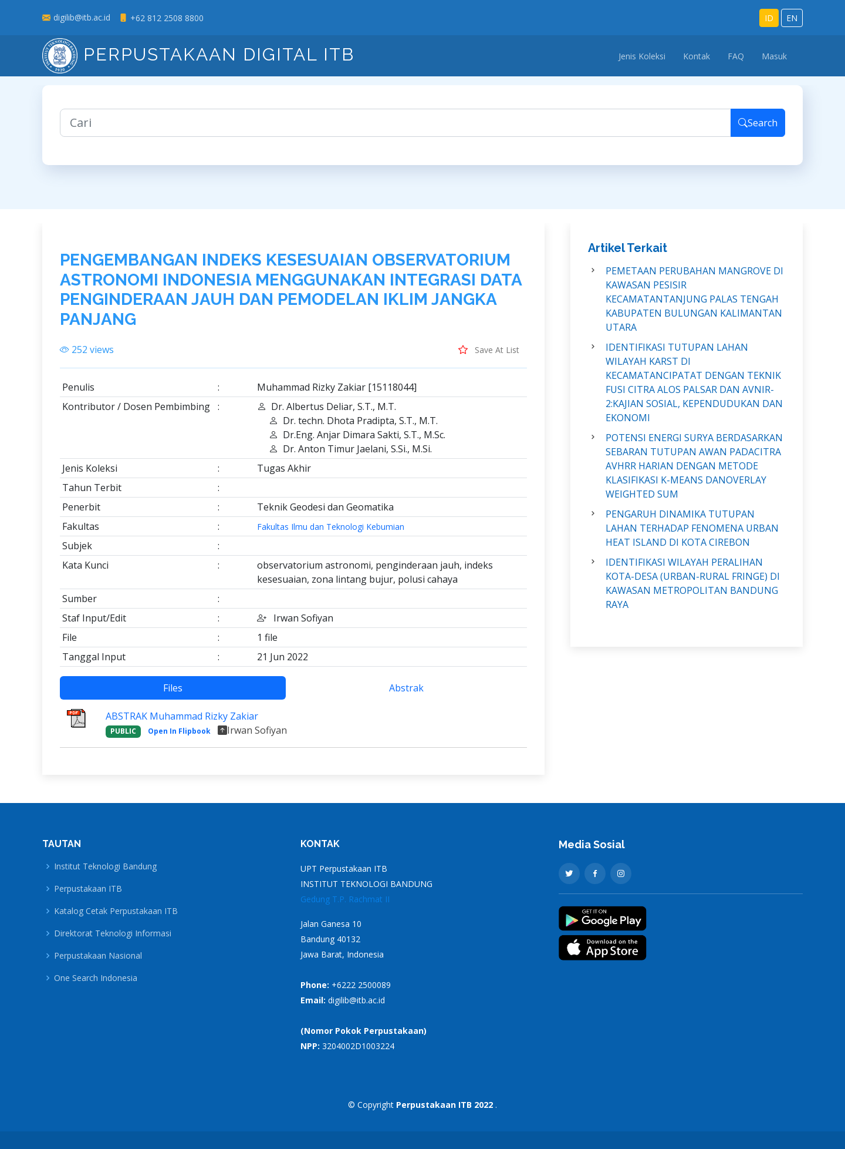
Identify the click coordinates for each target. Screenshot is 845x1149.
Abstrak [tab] (406, 694)
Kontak (696, 56)
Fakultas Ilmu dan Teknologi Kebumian (330, 534)
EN (791, 17)
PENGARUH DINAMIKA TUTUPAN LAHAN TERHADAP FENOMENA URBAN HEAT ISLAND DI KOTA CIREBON (692, 534)
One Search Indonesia (95, 978)
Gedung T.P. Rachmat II (345, 899)
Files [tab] (172, 694)
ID (769, 17)
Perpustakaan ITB (88, 889)
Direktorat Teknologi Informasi (112, 933)
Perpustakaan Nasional (98, 956)
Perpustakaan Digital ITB (198, 54)
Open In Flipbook (179, 738)
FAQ (736, 56)
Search (758, 129)
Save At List (488, 356)
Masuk (774, 56)
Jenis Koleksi (641, 56)
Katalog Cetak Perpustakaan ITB (116, 911)
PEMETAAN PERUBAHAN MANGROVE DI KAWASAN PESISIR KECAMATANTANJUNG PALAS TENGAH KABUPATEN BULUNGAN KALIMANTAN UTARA (694, 305)
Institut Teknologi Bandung (105, 866)
